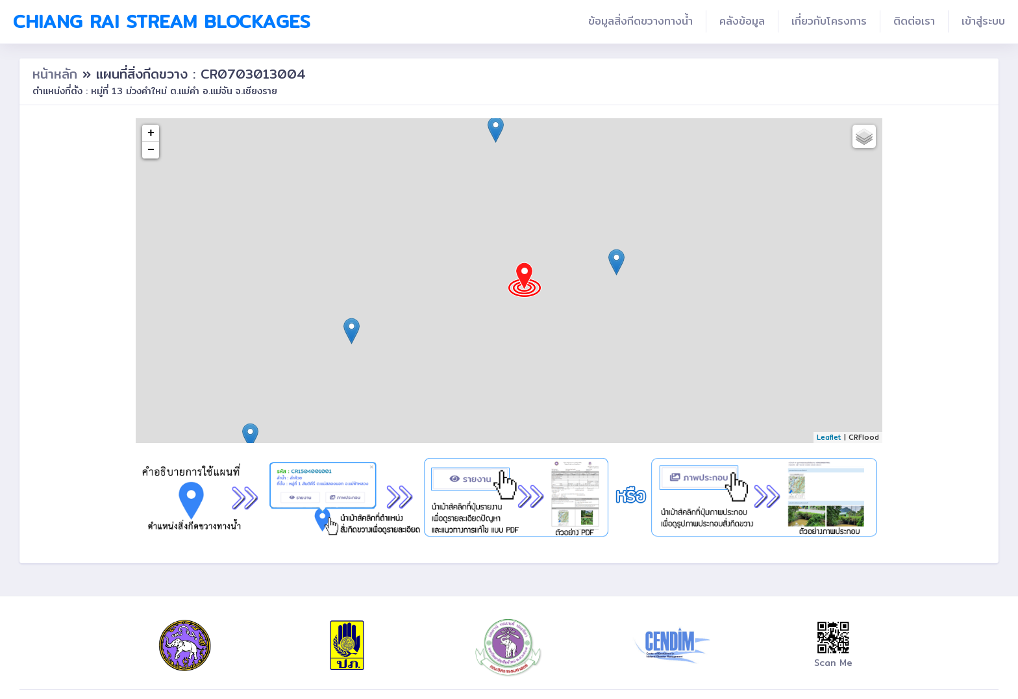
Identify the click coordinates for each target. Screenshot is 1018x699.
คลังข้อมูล (742, 21)
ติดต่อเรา (914, 21)
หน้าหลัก (57, 74)
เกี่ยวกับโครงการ (829, 21)
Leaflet (829, 437)
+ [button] (151, 133)
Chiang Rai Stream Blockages (161, 21)
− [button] (151, 150)
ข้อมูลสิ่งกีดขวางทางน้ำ (640, 21)
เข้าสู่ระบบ (983, 21)
